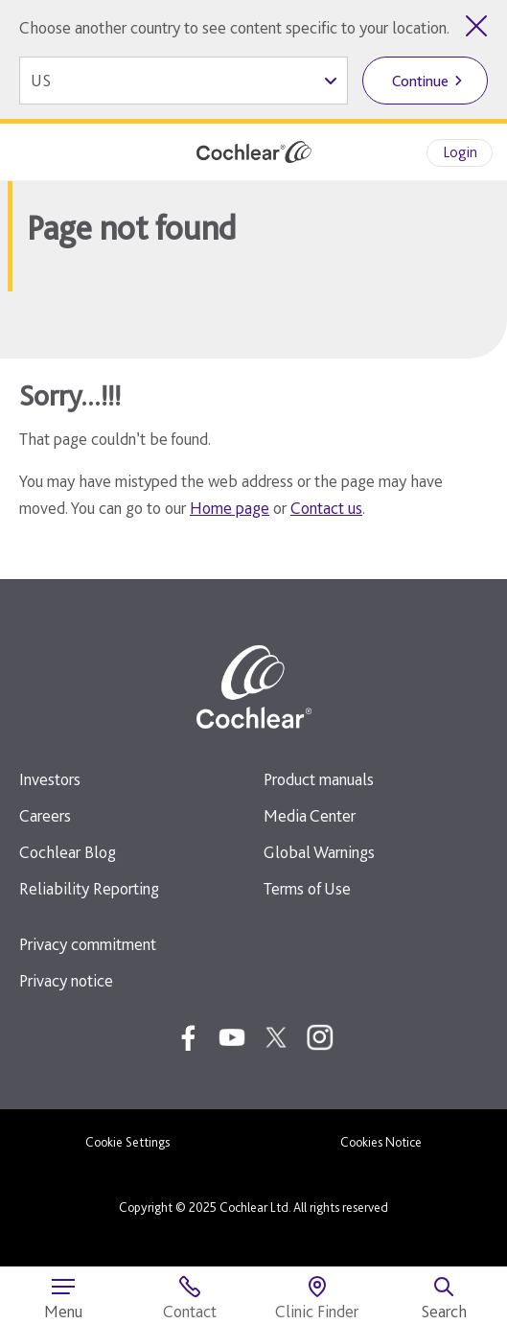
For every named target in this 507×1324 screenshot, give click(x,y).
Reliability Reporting (89, 888)
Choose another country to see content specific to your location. (234, 27)
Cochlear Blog (67, 852)
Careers (45, 815)
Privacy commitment (87, 944)
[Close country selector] (476, 25)
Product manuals (319, 779)
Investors (50, 779)
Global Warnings (319, 852)
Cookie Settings (127, 1142)
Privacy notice (66, 980)
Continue (420, 81)
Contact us (326, 508)
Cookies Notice (381, 1142)
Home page (229, 508)
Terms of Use (307, 888)
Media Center (310, 815)
